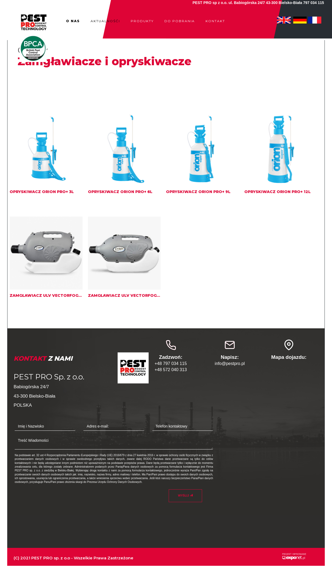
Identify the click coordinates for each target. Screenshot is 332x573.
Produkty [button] (142, 21)
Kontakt (215, 21)
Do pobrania (179, 21)
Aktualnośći (105, 21)
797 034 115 (313, 3)
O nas (73, 21)
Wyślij (185, 495)
